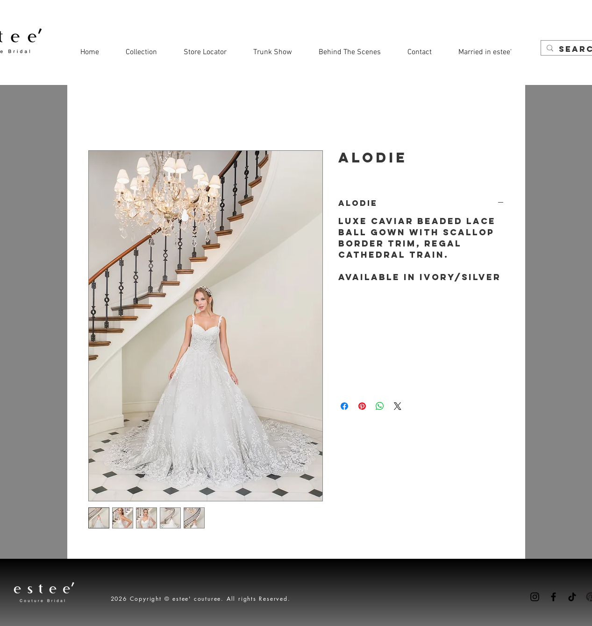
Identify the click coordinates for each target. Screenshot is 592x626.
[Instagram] (535, 597)
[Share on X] (397, 406)
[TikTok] (572, 597)
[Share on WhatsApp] (379, 406)
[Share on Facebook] (344, 406)
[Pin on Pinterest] (362, 406)
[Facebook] (553, 597)
